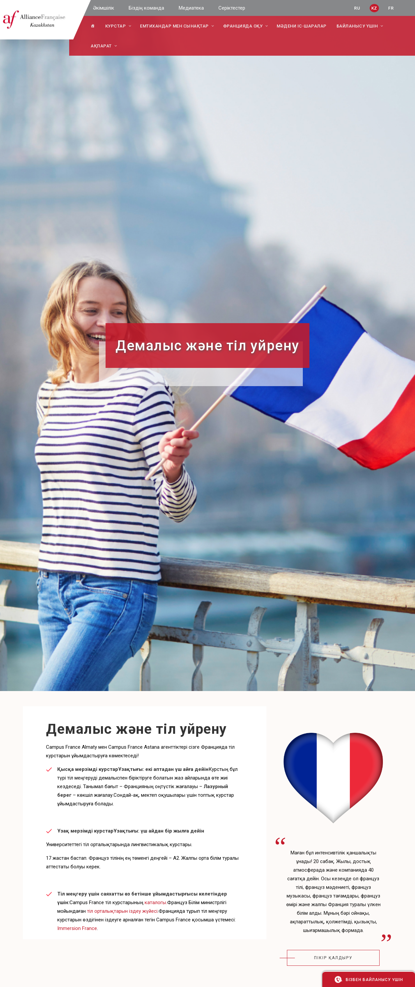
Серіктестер (231, 8)
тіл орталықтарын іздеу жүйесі (122, 911)
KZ (374, 8)
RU (357, 8)
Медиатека (191, 8)
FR (390, 8)
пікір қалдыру (333, 958)
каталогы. (156, 902)
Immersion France (77, 928)
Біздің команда (146, 8)
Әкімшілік (103, 8)
